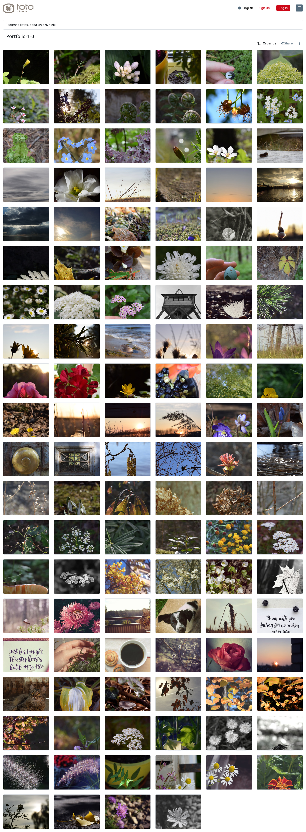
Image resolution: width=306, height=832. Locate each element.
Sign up (264, 8)
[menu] (299, 8)
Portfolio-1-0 (20, 36)
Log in (283, 8)
